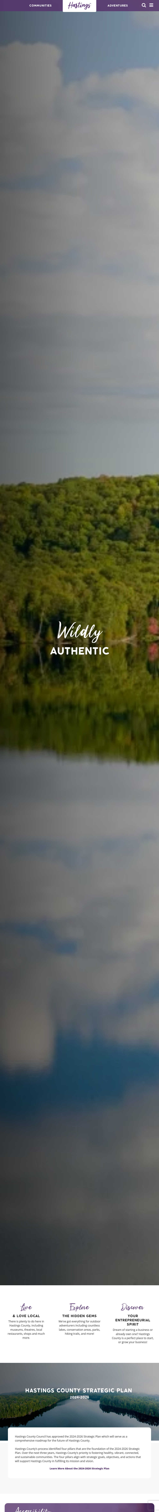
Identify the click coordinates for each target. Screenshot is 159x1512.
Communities (40, 5)
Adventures (117, 5)
